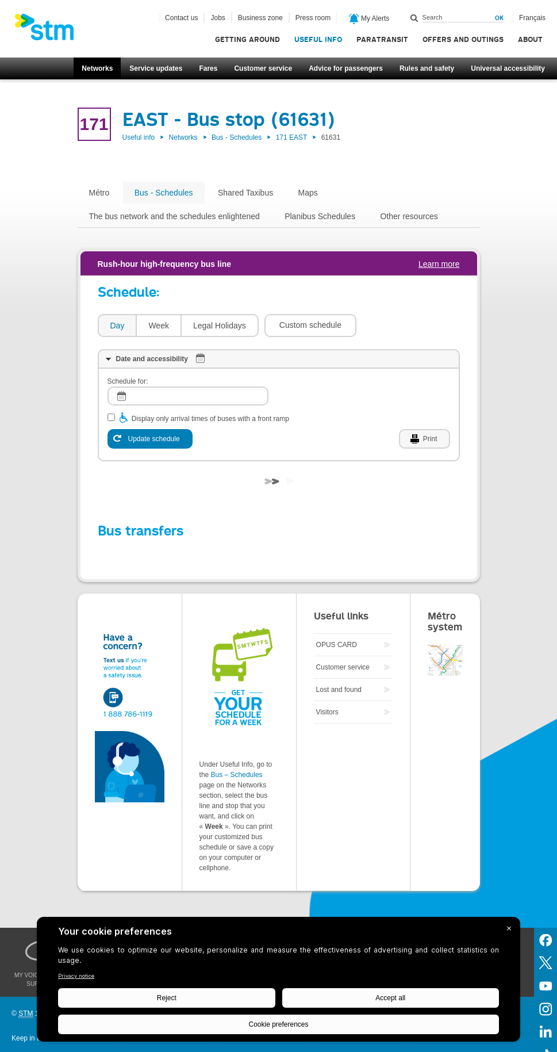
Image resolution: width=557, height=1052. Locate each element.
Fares (208, 68)
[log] (187, 396)
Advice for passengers (346, 68)
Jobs (217, 18)
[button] (310, 325)
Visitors (327, 712)
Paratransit (382, 39)
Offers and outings (463, 39)
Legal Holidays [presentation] (219, 325)
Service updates (155, 68)
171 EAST (292, 137)
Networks (97, 68)
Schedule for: (127, 381)
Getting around (247, 39)
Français (532, 18)
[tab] (117, 326)
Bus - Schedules (237, 137)
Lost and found (339, 690)
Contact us (181, 18)
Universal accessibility (508, 68)
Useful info (318, 39)
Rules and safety (426, 68)
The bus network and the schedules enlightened (174, 216)
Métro (99, 192)
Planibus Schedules (320, 216)
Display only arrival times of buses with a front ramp (210, 419)
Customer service (263, 68)
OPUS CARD (336, 645)
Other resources (409, 216)
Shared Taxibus (245, 192)
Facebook (545, 939)
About (530, 39)
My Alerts (369, 19)
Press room (313, 18)
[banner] (50, 30)
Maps (308, 192)
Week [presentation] (158, 325)
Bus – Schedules (237, 775)
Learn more (439, 264)
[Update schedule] (150, 439)
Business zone (260, 18)
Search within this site (414, 18)
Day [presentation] (117, 325)
